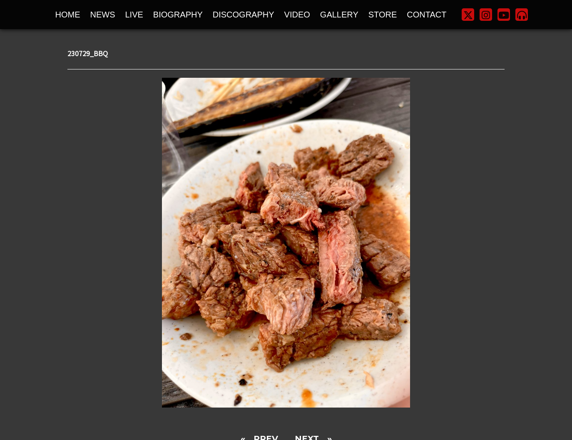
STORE (382, 14)
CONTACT (426, 14)
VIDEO (297, 14)
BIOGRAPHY (178, 14)
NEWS (102, 14)
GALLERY (339, 14)
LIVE (134, 14)
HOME (67, 14)
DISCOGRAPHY (243, 14)
